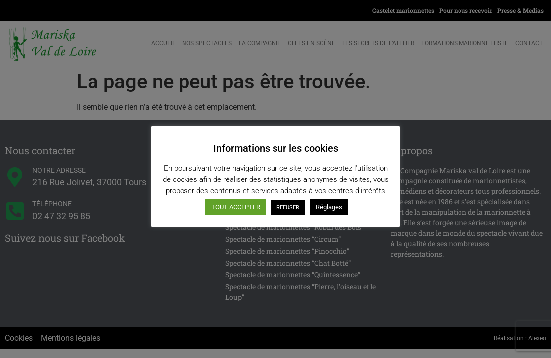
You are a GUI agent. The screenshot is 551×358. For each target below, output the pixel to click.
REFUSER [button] (287, 207)
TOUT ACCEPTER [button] (235, 207)
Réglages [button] (329, 207)
